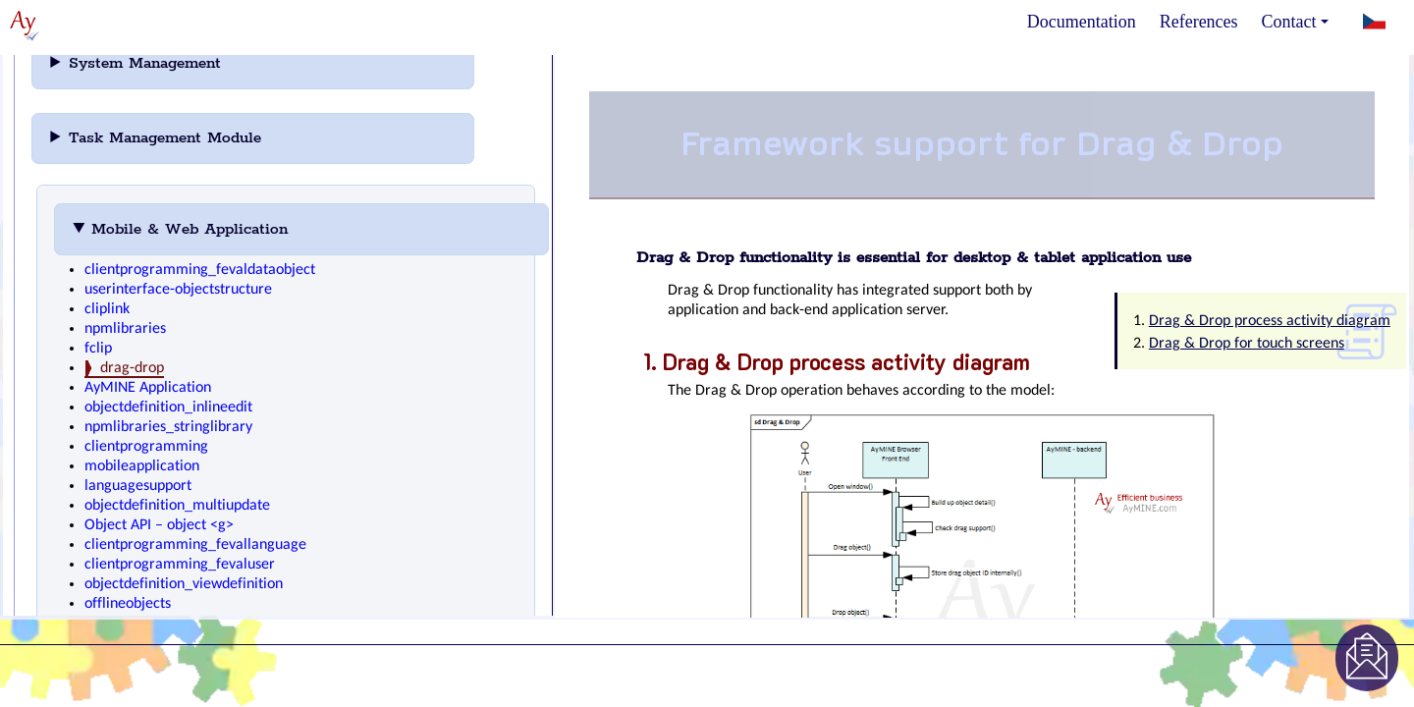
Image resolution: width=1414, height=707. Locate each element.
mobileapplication (141, 466)
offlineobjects (127, 604)
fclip (98, 348)
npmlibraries (125, 329)
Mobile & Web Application (216, 229)
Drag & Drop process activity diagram (1269, 321)
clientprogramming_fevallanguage (195, 545)
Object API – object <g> (159, 525)
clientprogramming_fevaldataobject (199, 270)
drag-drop (132, 368)
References (1199, 21)
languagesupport (137, 486)
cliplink (107, 309)
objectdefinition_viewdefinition (183, 584)
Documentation (1081, 21)
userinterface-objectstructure (178, 290)
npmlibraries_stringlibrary (168, 427)
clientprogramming (146, 447)
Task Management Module (192, 138)
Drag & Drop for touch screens (1246, 344)
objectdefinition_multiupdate (177, 506)
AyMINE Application (147, 388)
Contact (1295, 21)
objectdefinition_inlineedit (168, 407)
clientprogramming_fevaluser (179, 564)
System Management (172, 63)
